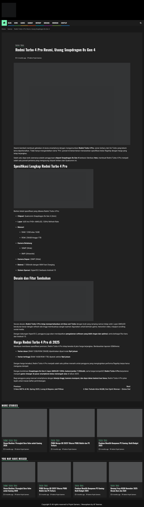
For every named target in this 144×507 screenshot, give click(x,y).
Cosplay (64, 23)
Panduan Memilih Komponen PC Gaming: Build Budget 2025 (118, 444)
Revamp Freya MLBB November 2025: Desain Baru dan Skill (124, 489)
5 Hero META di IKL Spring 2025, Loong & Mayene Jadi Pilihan (43, 387)
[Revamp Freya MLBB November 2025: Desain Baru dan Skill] (125, 472)
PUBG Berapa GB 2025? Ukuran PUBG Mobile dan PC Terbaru (70, 444)
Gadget (30, 23)
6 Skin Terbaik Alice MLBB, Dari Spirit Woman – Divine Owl (101, 387)
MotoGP (38, 23)
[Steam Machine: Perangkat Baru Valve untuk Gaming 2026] (24, 423)
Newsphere (86, 504)
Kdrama (47, 23)
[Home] (4, 23)
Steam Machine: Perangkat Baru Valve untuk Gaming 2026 (22, 444)
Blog (9, 23)
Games (23, 23)
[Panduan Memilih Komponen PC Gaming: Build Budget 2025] (119, 423)
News (16, 23)
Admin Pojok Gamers (35, 58)
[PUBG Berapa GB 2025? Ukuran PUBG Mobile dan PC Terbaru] (72, 423)
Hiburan (55, 23)
